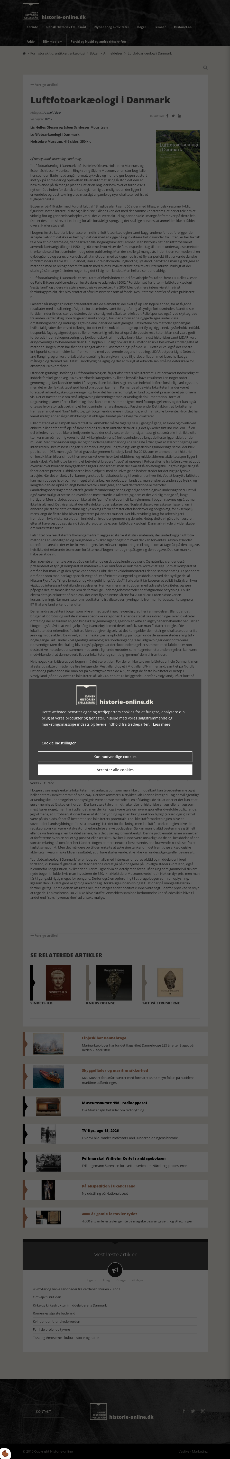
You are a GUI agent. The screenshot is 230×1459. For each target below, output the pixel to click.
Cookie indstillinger (59, 743)
